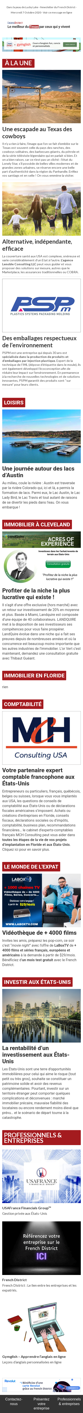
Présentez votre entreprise (41, 1403)
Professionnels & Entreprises (33, 1137)
